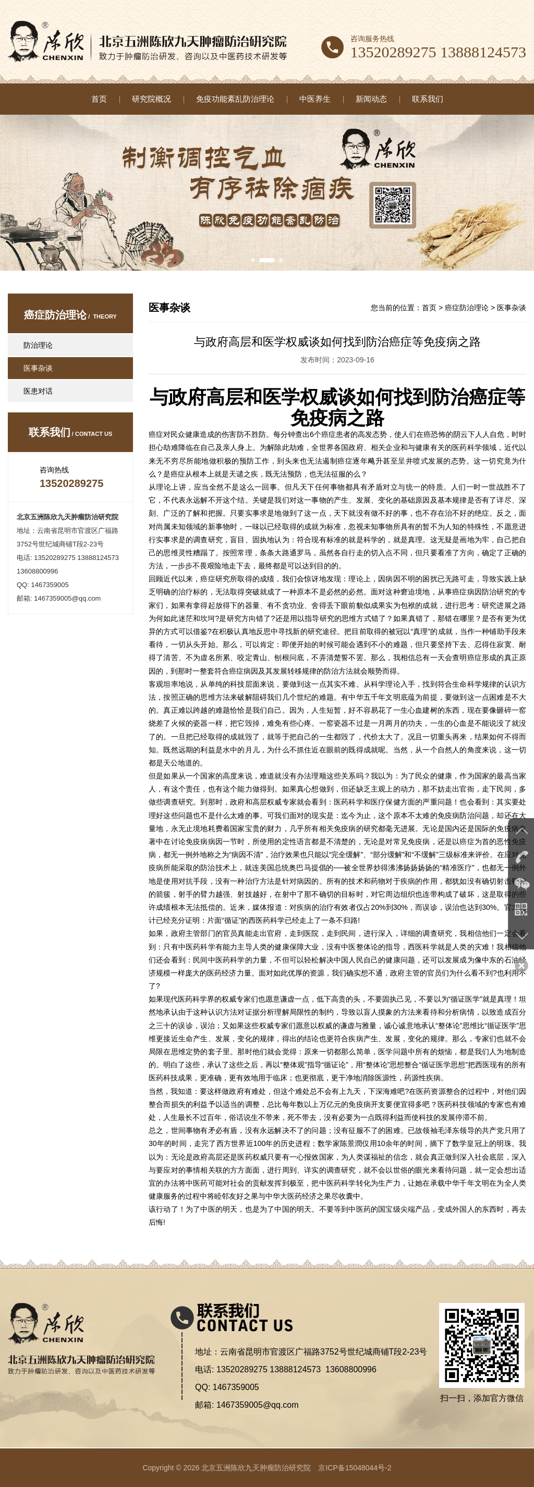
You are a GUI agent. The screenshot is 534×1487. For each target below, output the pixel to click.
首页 (99, 98)
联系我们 (427, 98)
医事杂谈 (38, 368)
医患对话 (38, 391)
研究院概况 (151, 98)
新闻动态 (371, 98)
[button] (253, 260)
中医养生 (315, 98)
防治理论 (38, 345)
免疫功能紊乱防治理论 (235, 98)
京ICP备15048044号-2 (354, 1468)
